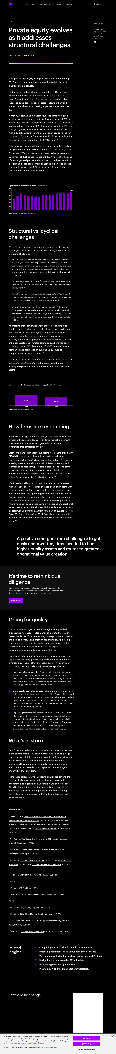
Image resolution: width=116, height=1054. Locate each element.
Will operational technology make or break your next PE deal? (70, 955)
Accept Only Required (86, 1043)
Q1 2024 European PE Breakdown (46, 864)
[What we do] (31, 4)
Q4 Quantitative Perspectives (33, 894)
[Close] (112, 1036)
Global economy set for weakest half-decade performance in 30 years (39, 824)
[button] (16, 600)
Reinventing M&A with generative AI (57, 964)
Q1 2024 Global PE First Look (32, 860)
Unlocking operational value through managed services (67, 951)
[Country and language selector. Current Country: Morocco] (99, 3)
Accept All (86, 1038)
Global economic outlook (46, 828)
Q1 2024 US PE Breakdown (32, 931)
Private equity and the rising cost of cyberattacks (64, 968)
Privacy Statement (50, 1047)
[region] (58, 1043)
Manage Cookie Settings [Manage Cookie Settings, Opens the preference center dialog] (86, 1049)
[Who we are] (58, 4)
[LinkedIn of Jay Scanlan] (94, 42)
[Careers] (70, 4)
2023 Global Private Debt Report (34, 914)
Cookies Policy (35, 1047)
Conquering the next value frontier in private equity (65, 947)
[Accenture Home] (11, 4)
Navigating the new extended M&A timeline (61, 960)
